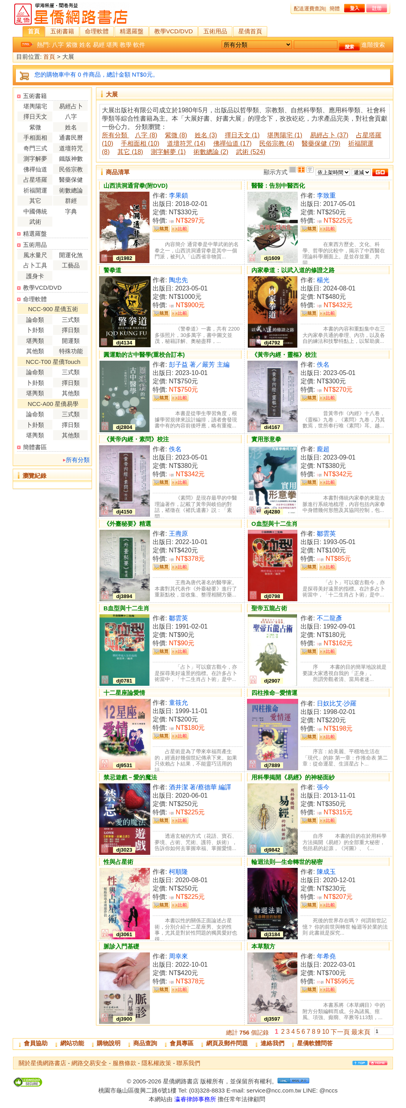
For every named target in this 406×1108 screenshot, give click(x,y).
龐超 (323, 449)
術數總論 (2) (210, 151)
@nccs (328, 1090)
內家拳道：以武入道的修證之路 (293, 270)
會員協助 (36, 1043)
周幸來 (178, 956)
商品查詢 (145, 1043)
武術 (35, 221)
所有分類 (78, 459)
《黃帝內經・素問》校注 (136, 439)
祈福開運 (35, 190)
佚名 (323, 364)
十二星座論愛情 (124, 692)
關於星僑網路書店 (42, 1063)
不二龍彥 (329, 618)
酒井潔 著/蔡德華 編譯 (200, 787)
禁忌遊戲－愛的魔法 (130, 777)
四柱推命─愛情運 (274, 692)
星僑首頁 (250, 31)
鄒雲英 (326, 533)
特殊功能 (71, 351)
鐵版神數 (71, 158)
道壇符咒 (71, 148)
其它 (35, 200)
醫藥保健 (71, 179)
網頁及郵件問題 (227, 1043)
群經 (71, 200)
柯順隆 (178, 871)
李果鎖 (178, 195)
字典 (71, 211)
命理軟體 (97, 31)
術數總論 (71, 190)
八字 (58, 44)
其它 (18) (130, 151)
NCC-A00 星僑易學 (53, 403)
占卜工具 (35, 265)
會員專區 (181, 1043)
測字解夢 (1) (168, 151)
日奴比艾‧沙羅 (336, 703)
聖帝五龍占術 (269, 608)
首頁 (34, 31)
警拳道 (112, 270)
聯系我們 (188, 1063)
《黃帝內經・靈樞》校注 (284, 354)
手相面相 (35, 137)
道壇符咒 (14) (186, 143)
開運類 (71, 340)
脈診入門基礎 (121, 946)
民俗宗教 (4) (276, 143)
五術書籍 (62, 31)
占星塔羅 (35, 179)
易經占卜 (71, 106)
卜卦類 (35, 330)
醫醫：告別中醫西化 (278, 185)
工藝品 (71, 265)
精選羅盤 (132, 31)
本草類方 (263, 946)
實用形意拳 (266, 439)
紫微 (72, 44)
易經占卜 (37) (329, 135)
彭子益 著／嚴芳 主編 (199, 364)
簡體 (334, 9)
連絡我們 (272, 1043)
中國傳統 (35, 211)
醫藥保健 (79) (321, 143)
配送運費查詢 (309, 9)
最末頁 (360, 1032)
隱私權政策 (156, 1063)
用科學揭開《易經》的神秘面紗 (293, 777)
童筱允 (178, 702)
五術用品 (215, 31)
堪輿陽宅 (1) (284, 135)
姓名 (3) (206, 135)
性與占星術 (118, 861)
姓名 (85, 44)
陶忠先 (178, 280)
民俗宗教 (71, 169)
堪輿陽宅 (35, 106)
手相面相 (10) (140, 143)
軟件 (139, 44)
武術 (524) (250, 151)
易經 (99, 44)
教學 (126, 44)
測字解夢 (35, 158)
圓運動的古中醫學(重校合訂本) (144, 354)
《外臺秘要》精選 (127, 523)
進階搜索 (373, 44)
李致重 (326, 195)
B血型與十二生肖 (126, 608)
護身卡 (35, 276)
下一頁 (340, 1032)
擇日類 (71, 330)
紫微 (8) (176, 135)
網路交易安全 (89, 1063)
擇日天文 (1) (242, 135)
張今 (323, 787)
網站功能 (72, 1043)
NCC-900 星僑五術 (53, 309)
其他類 (35, 351)
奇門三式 (35, 148)
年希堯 (326, 956)
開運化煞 (71, 255)
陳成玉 (326, 871)
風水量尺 (35, 255)
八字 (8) (146, 135)
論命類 (35, 319)
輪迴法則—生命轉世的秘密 (287, 861)
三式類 (71, 319)
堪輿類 (35, 340)
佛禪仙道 (35, 169)
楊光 (323, 280)
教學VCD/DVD (173, 31)
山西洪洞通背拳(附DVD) (135, 185)
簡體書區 (35, 447)
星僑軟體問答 (315, 1043)
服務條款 (124, 1063)
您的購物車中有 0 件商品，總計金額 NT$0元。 (96, 74)
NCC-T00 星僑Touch (53, 361)
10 (325, 1031)
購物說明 (109, 1043)
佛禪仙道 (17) (232, 143)
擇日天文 (35, 116)
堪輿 (112, 44)
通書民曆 (71, 137)
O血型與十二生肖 (274, 523)
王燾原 (178, 533)
